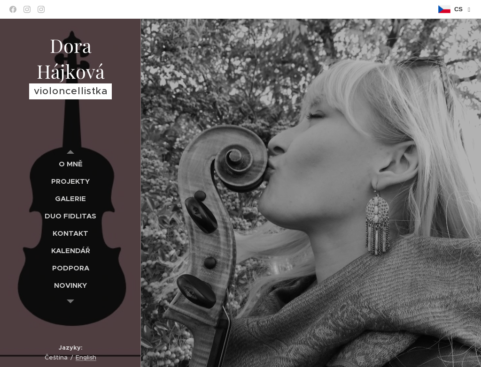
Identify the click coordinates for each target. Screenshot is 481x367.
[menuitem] (70, 163)
